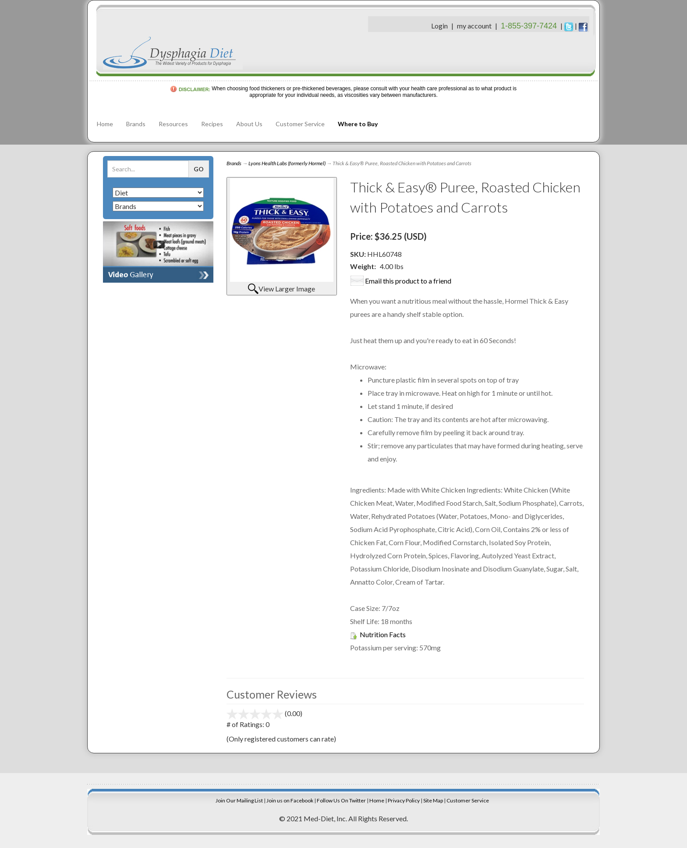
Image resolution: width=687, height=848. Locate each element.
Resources (173, 124)
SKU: (358, 254)
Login (439, 25)
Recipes (212, 124)
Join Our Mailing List (239, 800)
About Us (249, 124)
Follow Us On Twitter (341, 800)
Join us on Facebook (289, 800)
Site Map (433, 800)
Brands (135, 124)
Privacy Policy (404, 800)
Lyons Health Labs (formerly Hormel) (287, 163)
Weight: (363, 266)
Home (105, 124)
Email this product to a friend (408, 281)
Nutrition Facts (383, 634)
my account (474, 25)
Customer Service (300, 124)
